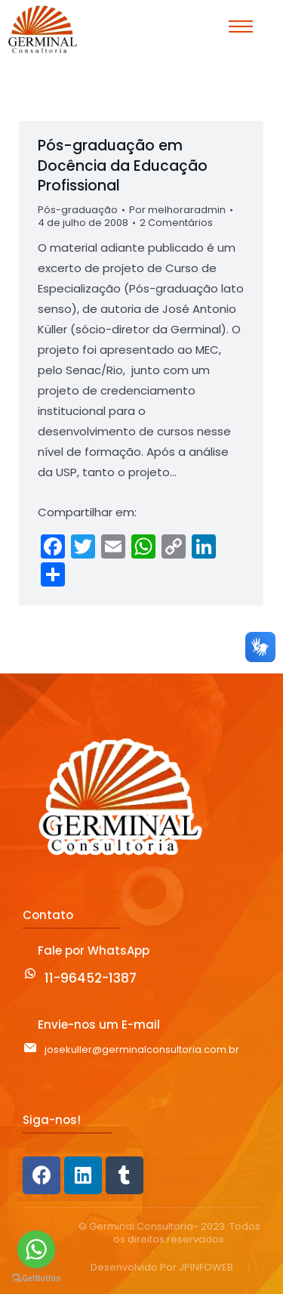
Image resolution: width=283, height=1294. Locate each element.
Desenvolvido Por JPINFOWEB (162, 1267)
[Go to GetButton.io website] (36, 1278)
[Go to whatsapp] (36, 1249)
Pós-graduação (78, 210)
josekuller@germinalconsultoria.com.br (142, 1049)
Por (177, 210)
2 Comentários (176, 223)
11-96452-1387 (91, 978)
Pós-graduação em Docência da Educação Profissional (123, 165)
